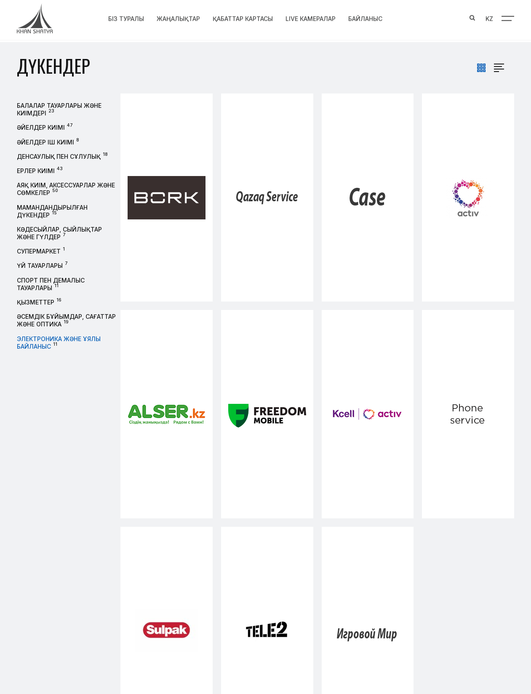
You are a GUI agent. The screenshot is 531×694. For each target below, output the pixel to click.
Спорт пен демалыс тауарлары (51, 284)
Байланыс (365, 17)
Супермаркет (39, 251)
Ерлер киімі (36, 170)
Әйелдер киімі (41, 127)
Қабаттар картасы (243, 17)
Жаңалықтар (178, 17)
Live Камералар (311, 17)
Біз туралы (126, 17)
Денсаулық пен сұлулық (59, 156)
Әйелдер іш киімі (45, 142)
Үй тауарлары (40, 265)
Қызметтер (35, 302)
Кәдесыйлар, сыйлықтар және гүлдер (59, 233)
